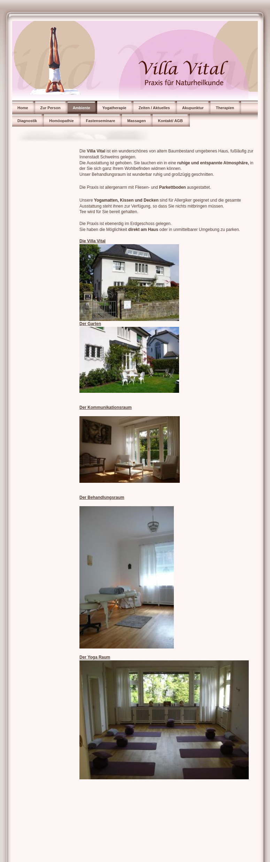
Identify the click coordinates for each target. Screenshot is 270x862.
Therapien (225, 108)
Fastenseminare (100, 121)
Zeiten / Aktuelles (154, 108)
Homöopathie (61, 121)
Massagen (136, 121)
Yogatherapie (114, 108)
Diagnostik (27, 121)
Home (22, 108)
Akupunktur (193, 108)
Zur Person (50, 108)
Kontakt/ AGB (170, 121)
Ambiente (81, 108)
